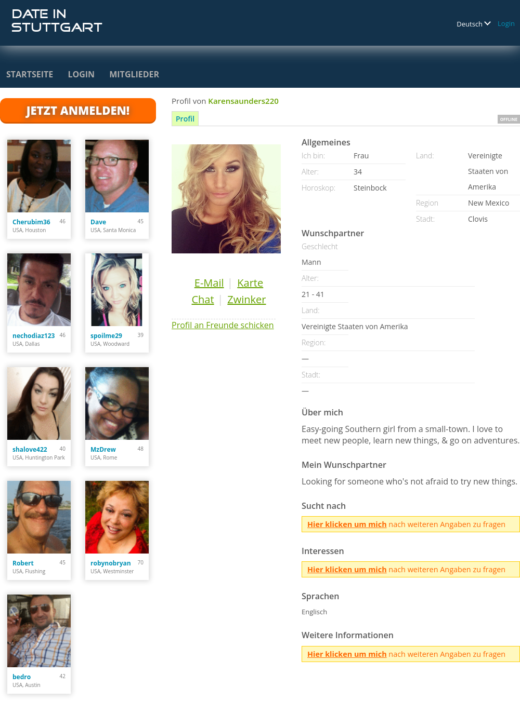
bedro (21, 676)
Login (506, 23)
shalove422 (29, 449)
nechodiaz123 (33, 335)
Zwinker (246, 299)
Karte (250, 283)
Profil (185, 119)
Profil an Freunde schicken (223, 325)
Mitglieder (134, 74)
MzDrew (103, 449)
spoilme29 (106, 335)
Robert (23, 563)
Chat (202, 299)
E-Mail (209, 283)
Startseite (29, 74)
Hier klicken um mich (347, 524)
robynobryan (110, 563)
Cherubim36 (31, 222)
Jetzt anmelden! (78, 110)
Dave (98, 222)
